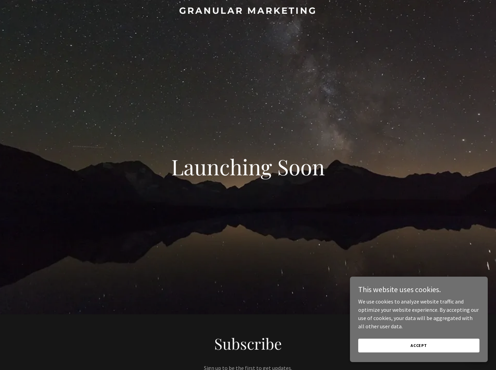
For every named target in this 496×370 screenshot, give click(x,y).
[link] (248, 11)
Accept (419, 345)
